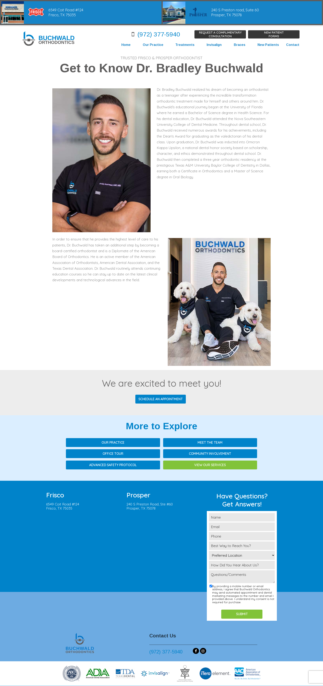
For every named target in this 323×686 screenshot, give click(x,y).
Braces (239, 45)
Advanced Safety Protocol (161, 453)
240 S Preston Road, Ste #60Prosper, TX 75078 (149, 494)
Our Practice (153, 45)
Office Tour (222, 442)
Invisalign (214, 45)
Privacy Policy (169, 680)
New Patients (268, 45)
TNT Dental (216, 680)
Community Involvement (101, 453)
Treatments (184, 45)
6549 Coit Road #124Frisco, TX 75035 (62, 494)
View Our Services (222, 453)
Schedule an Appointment (160, 399)
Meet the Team (161, 442)
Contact (292, 45)
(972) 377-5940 (154, 34)
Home (125, 45)
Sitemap (151, 680)
